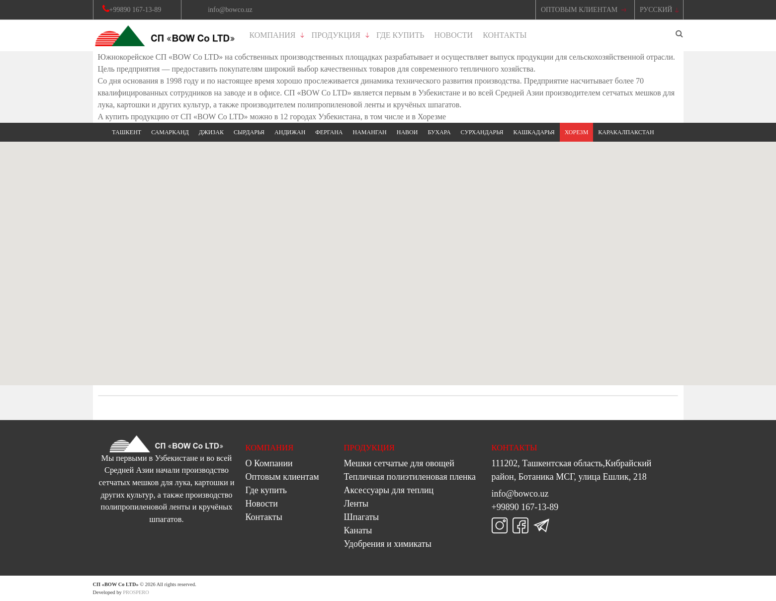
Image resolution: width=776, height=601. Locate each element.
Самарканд (170, 132)
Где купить (400, 35)
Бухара (439, 132)
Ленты (356, 504)
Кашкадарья (534, 132)
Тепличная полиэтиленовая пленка (410, 477)
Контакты (504, 35)
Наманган (369, 132)
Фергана (329, 132)
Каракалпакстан (626, 132)
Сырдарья (249, 132)
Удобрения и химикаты (387, 544)
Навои (407, 132)
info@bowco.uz (520, 494)
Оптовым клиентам (282, 477)
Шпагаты (361, 517)
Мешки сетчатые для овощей (399, 463)
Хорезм (577, 132)
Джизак (211, 132)
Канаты (358, 530)
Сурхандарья (482, 132)
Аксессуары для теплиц (389, 490)
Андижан (289, 132)
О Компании (269, 463)
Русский (656, 9)
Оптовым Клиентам (579, 9)
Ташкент (126, 132)
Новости (453, 35)
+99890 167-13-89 (525, 507)
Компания (273, 35)
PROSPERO (136, 592)
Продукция (336, 35)
